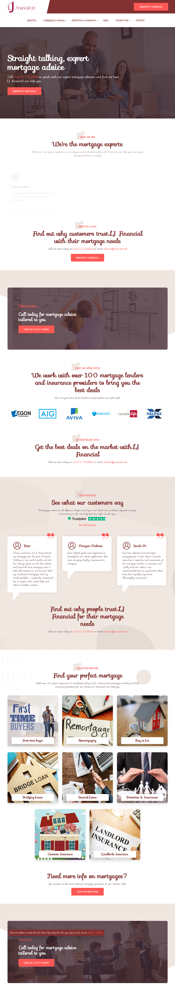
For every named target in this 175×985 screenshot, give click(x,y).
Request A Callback (151, 6)
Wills (105, 20)
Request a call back (24, 91)
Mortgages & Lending (53, 20)
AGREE (99, 932)
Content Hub (122, 20)
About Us (31, 20)
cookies (90, 932)
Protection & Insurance (84, 20)
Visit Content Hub (87, 891)
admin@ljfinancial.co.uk (115, 249)
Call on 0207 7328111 (36, 329)
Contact (140, 20)
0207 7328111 (26, 77)
